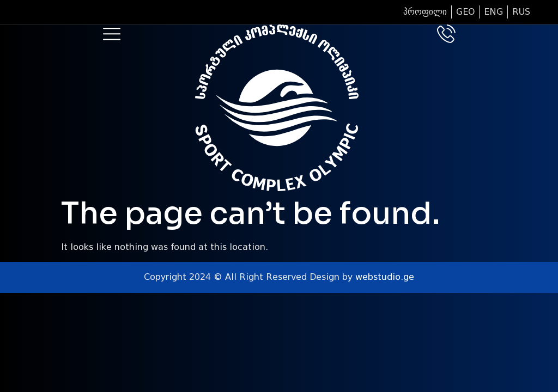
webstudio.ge (384, 277)
